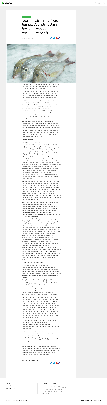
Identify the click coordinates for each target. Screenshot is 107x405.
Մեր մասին (10, 383)
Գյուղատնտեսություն (38, 3)
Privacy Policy (45, 393)
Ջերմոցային (74, 3)
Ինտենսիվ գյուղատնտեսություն (52, 391)
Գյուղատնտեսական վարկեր (51, 386)
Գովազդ (9, 386)
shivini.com (98, 400)
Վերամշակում (64, 3)
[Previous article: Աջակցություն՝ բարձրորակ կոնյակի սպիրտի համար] (25, 370)
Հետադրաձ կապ (11, 388)
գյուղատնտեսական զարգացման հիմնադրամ (56, 388)
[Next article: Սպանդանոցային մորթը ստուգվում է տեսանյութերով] (57, 370)
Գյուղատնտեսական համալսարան (53, 389)
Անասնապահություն (53, 3)
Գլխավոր (27, 3)
